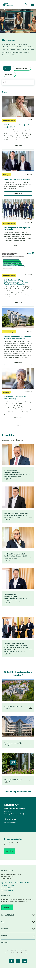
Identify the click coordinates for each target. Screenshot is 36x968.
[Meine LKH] (7, 907)
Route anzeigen (8, 890)
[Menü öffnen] (32, 4)
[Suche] (25, 5)
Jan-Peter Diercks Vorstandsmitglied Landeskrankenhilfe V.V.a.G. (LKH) (15, 597)
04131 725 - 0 (8, 882)
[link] (9, 851)
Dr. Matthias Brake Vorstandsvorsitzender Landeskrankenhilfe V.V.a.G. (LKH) (15, 472)
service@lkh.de (8, 888)
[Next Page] (23, 426)
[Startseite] (9, 4)
